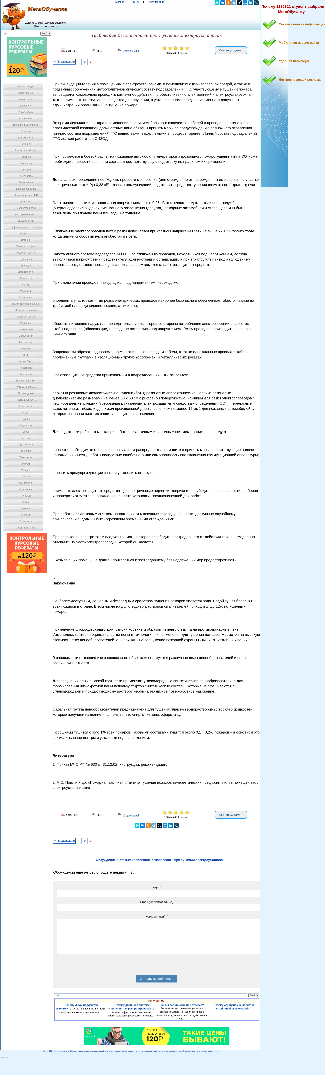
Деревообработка (26, 188)
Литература (25, 278)
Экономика (26, 521)
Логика (26, 284)
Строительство (25, 444)
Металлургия (26, 335)
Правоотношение (25, 380)
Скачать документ (231, 50)
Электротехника (26, 527)
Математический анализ (25, 304)
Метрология (25, 342)
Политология (26, 374)
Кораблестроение (26, 252)
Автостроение (26, 93)
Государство (26, 176)
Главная (119, 2)
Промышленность (26, 399)
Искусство (25, 233)
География (26, 163)
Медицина (25, 323)
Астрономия (26, 118)
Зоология (26, 201)
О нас (136, 2)
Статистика (25, 438)
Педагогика (26, 367)
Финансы (26, 495)
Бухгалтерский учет (26, 150)
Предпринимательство (25, 124)
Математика (26, 297)
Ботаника (26, 144)
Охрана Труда (26, 361)
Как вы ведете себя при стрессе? (182, 1004)
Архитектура (26, 112)
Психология (25, 406)
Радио (25, 412)
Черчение (25, 508)
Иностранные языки (26, 214)
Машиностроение (26, 316)
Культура (26, 265)
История (26, 240)
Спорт (25, 431)
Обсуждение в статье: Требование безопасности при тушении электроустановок (160, 860)
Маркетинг (26, 291)
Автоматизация (25, 86)
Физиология (25, 483)
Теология (26, 451)
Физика (26, 476)
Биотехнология (25, 137)
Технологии (25, 457)
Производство (26, 393)
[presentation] (87, 966)
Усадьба (25, 470)
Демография (26, 182)
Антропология (26, 99)
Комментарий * (156, 916)
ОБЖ (26, 355)
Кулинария (26, 259)
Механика (25, 348)
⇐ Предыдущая (64, 61)
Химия (25, 502)
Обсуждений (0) (131, 51)
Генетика (26, 156)
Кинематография (25, 246)
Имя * (156, 887)
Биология (26, 131)
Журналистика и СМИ (26, 195)
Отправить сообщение (156, 978)
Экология (26, 515)
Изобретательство (26, 208)
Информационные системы (25, 227)
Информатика (26, 220)
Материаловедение (26, 310)
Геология (26, 169)
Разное (26, 419)
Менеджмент (26, 329)
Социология (26, 425)
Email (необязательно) (156, 902)
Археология (25, 105)
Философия (25, 489)
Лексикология (25, 272)
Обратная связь (156, 2)
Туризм (26, 463)
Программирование (26, 387)
